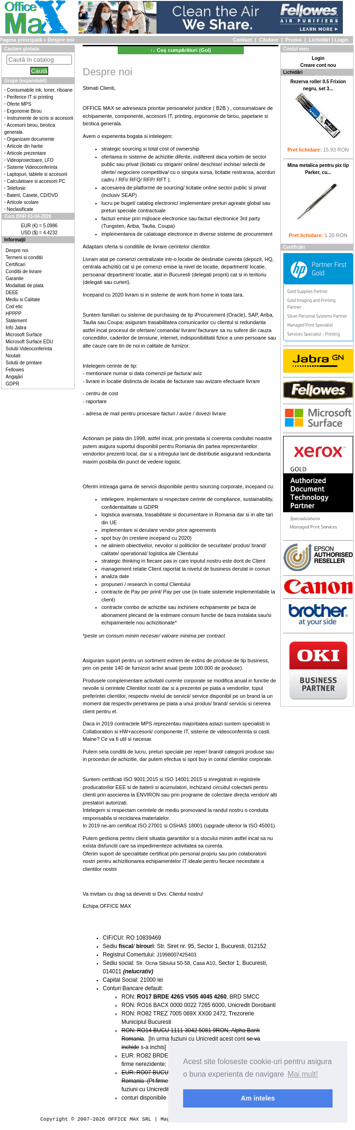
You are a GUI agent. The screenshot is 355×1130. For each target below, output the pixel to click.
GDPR (12, 383)
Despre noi (17, 250)
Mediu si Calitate (23, 299)
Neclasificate (20, 209)
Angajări (14, 376)
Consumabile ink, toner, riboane (40, 90)
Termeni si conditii (24, 257)
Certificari (15, 264)
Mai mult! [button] (303, 1074)
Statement (16, 320)
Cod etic (14, 306)
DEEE (12, 292)
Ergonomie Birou (24, 111)
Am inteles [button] (258, 1098)
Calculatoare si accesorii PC (36, 181)
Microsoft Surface (24, 334)
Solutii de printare (24, 362)
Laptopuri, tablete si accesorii (37, 174)
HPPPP (13, 313)
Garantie (14, 278)
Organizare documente (31, 139)
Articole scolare (23, 202)
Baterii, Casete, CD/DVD (32, 195)
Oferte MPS (19, 104)
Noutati (13, 355)
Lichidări (319, 40)
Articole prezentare (26, 153)
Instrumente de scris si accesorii (40, 118)
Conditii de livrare (24, 271)
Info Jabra (16, 327)
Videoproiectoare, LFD (30, 160)
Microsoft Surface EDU (29, 341)
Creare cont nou (318, 65)
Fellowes (15, 369)
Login (341, 40)
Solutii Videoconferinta (29, 348)
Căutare (268, 40)
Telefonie (16, 188)
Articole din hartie (25, 146)
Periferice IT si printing (30, 97)
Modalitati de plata (24, 285)
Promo (293, 40)
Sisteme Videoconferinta (32, 167)
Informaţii (15, 239)
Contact (242, 40)
